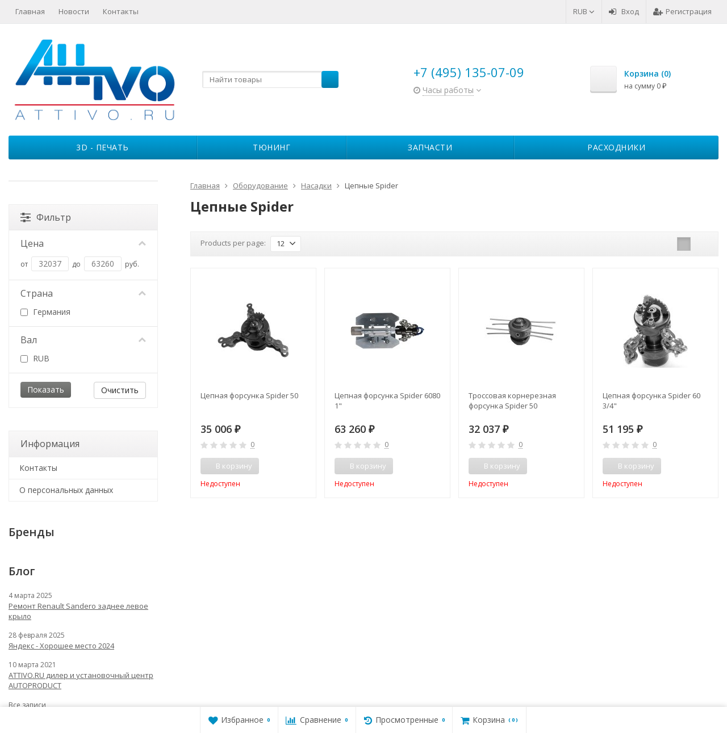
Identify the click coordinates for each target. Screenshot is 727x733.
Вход (624, 11)
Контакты (121, 11)
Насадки (316, 185)
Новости (74, 11)
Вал (83, 339)
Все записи (27, 705)
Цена (83, 243)
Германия (45, 311)
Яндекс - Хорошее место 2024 (61, 646)
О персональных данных (66, 490)
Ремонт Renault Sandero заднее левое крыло (78, 611)
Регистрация (682, 11)
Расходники (616, 147)
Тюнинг (271, 147)
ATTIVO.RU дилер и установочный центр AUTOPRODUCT (81, 680)
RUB (584, 11)
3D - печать (102, 147)
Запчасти (430, 147)
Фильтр (45, 217)
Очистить (120, 390)
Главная (30, 11)
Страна (83, 293)
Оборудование (260, 185)
